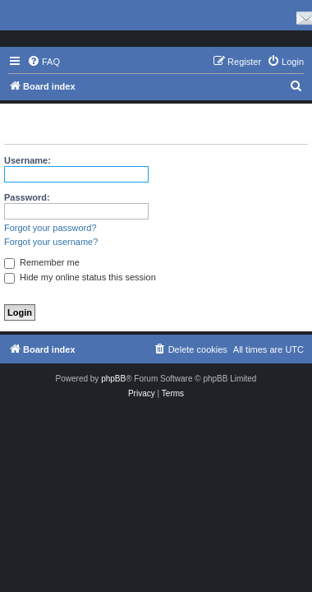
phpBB (113, 378)
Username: (27, 160)
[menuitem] (43, 62)
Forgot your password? (50, 228)
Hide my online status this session (80, 277)
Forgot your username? (51, 242)
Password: (27, 197)
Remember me (42, 262)
